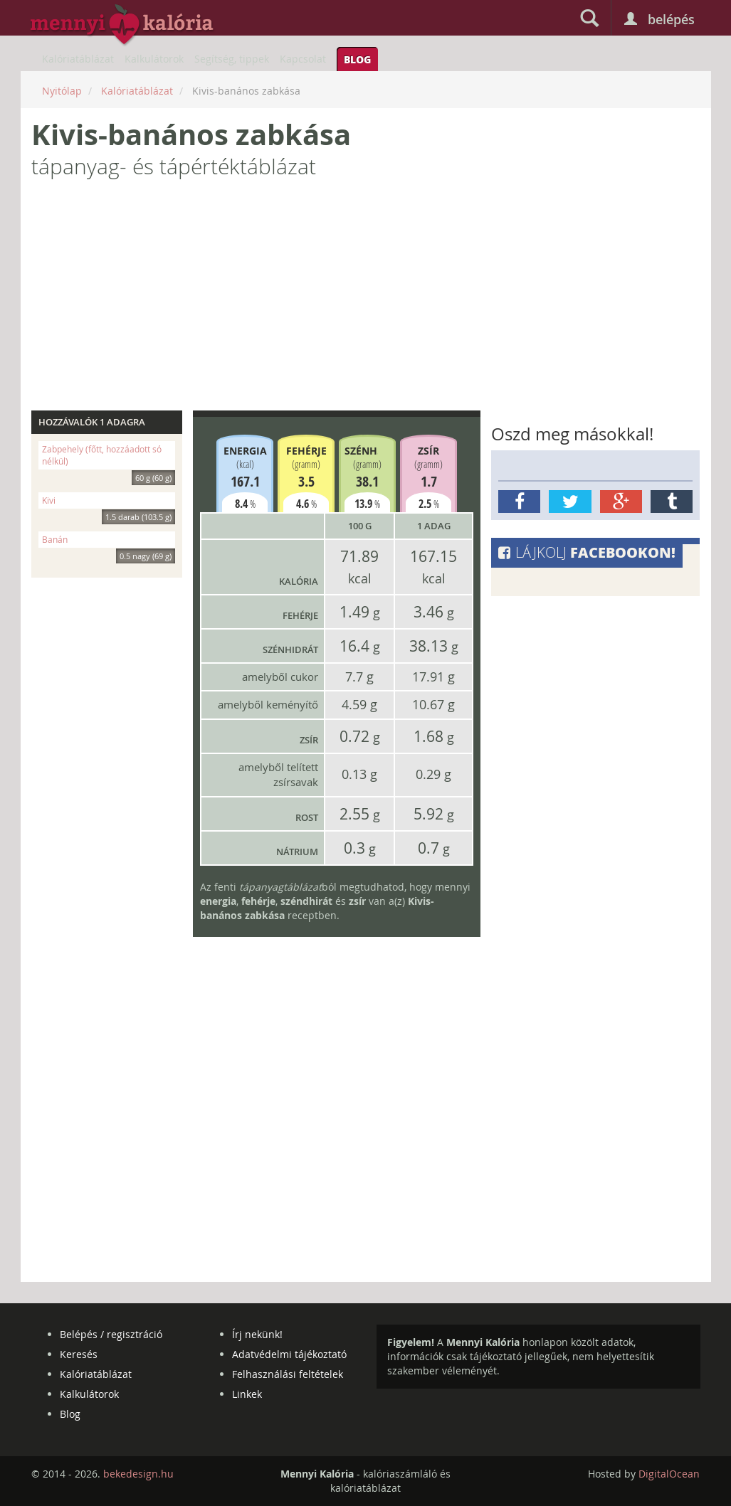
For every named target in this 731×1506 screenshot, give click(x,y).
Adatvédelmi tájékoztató (289, 1354)
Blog (357, 59)
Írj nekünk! (257, 1334)
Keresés (79, 1354)
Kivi (109, 502)
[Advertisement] (365, 300)
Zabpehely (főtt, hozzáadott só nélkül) (109, 457)
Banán (109, 541)
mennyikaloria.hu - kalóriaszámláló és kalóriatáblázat (122, 25)
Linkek (247, 1394)
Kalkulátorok (154, 58)
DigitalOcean (669, 1473)
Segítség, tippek (231, 58)
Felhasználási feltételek (287, 1374)
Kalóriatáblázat (78, 58)
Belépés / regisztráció (111, 1334)
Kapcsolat (303, 58)
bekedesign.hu (138, 1473)
